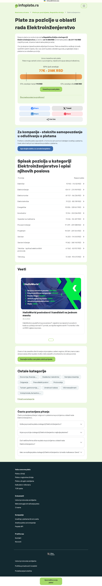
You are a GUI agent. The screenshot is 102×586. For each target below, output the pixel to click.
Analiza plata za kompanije (25, 523)
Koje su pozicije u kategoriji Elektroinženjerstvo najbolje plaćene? (44, 432)
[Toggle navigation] (84, 6)
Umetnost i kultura (51, 388)
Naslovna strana (22, 12)
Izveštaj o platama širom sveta (27, 519)
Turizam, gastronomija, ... (29, 388)
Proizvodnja (58, 382)
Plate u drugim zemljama (24, 481)
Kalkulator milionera (23, 485)
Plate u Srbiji (20, 474)
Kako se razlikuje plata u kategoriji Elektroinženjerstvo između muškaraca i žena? (49, 452)
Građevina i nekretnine (50, 377)
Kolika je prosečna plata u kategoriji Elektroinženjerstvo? (40, 424)
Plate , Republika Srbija (48, 12)
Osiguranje (24, 382)
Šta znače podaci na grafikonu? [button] (32, 97)
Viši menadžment (69, 388)
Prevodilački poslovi (40, 382)
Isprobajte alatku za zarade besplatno (35, 149)
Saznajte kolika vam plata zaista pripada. (36, 359)
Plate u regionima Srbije (24, 477)
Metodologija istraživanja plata (27, 504)
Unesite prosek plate (51, 89)
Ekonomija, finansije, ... (28, 377)
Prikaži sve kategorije (26, 399)
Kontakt (18, 538)
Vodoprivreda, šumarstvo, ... (30, 393)
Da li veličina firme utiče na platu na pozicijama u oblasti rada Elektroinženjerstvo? (42, 442)
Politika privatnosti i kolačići (26, 566)
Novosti (18, 542)
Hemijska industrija (71, 377)
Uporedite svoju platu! (51, 581)
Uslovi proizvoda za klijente (25, 500)
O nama (18, 507)
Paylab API (19, 526)
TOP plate (19, 488)
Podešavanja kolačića (23, 571)
